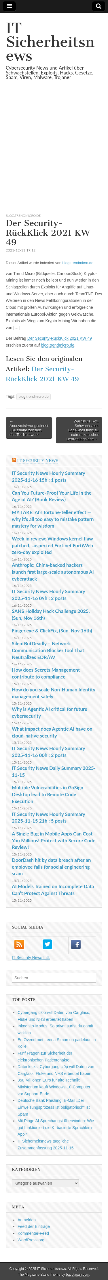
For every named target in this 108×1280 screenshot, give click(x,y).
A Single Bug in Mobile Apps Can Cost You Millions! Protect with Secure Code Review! (53, 840)
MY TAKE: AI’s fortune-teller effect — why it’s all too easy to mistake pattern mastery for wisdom (53, 519)
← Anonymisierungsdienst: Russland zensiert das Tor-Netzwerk (29, 428)
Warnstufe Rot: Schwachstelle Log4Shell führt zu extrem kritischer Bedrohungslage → (82, 430)
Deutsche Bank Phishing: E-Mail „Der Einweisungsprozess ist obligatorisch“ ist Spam (54, 1107)
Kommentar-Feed (33, 1233)
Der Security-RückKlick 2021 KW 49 (59, 338)
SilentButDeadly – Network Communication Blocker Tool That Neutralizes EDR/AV (48, 650)
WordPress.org (31, 1240)
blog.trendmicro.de (23, 215)
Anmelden (27, 1220)
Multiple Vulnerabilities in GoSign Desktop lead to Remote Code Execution (47, 794)
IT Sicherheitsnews (50, 41)
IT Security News (37, 460)
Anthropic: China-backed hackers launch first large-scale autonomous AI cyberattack (53, 571)
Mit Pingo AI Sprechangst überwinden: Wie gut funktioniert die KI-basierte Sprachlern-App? (56, 1127)
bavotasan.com (77, 1275)
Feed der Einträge (34, 1226)
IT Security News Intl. (31, 957)
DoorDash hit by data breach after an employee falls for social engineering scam (51, 866)
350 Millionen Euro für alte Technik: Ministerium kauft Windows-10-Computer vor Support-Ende (54, 1087)
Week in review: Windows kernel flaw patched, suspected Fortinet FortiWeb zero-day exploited (52, 545)
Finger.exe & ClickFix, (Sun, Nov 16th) (52, 631)
